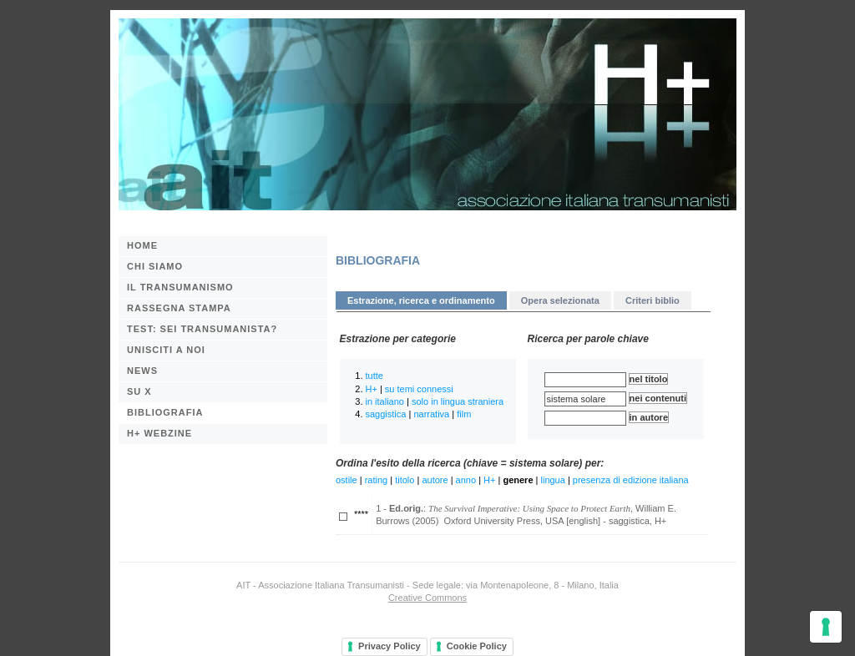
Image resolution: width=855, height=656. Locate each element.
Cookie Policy (477, 646)
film (464, 414)
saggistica (386, 414)
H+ (371, 389)
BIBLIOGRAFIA (165, 412)
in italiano (385, 401)
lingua (553, 480)
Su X (139, 391)
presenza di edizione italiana (631, 480)
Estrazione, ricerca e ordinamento (421, 300)
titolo (404, 480)
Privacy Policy (389, 646)
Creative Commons (427, 598)
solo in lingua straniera (457, 401)
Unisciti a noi (166, 350)
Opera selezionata (560, 300)
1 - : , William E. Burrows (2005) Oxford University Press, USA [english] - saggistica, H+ (526, 514)
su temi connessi (419, 389)
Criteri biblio (652, 300)
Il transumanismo (180, 287)
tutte (374, 376)
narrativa (431, 414)
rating (376, 480)
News (142, 371)
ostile (346, 480)
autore (435, 480)
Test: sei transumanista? (202, 329)
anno (466, 480)
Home (142, 245)
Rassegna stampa (179, 308)
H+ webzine (159, 433)
